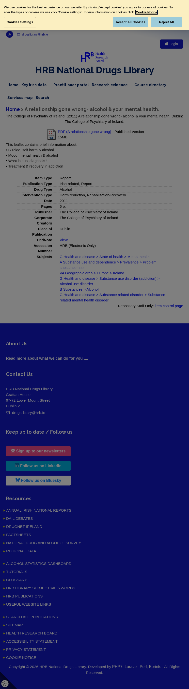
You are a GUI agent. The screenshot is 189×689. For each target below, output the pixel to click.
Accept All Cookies (130, 22)
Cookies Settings (20, 22)
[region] (94, 15)
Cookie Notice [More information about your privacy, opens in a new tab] (146, 12)
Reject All (166, 22)
